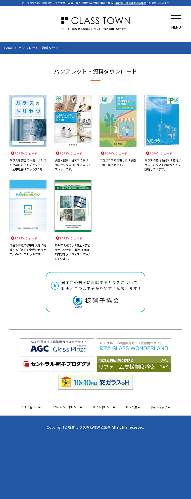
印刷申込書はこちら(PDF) (25, 169)
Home (8, 47)
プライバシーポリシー (64, 408)
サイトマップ (160, 408)
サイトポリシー (102, 408)
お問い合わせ (28, 408)
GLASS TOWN (95, 20)
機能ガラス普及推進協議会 (130, 3)
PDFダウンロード (26, 153)
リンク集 (132, 408)
